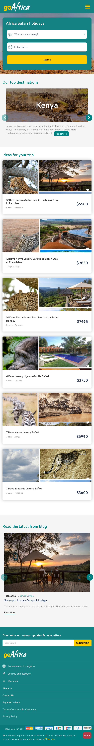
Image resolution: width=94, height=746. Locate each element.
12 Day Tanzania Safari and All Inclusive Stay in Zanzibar (32, 201)
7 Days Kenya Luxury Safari (22, 432)
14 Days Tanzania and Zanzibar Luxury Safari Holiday (32, 319)
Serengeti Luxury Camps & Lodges (25, 600)
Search (47, 59)
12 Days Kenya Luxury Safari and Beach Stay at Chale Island (32, 260)
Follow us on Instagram (18, 666)
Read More (9, 612)
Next (89, 117)
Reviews (10, 681)
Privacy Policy (9, 716)
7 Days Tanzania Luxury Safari (24, 488)
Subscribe (82, 643)
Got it (87, 735)
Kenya (47, 104)
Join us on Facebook (16, 673)
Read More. (61, 133)
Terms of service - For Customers (19, 709)
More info (50, 739)
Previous (5, 117)
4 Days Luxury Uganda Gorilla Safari (27, 376)
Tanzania (10, 596)
